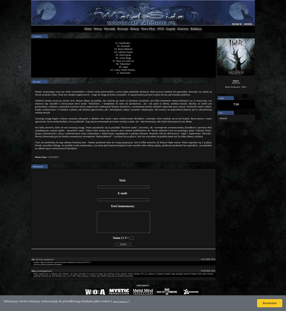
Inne (221, 113)
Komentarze (38, 166)
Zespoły (170, 28)
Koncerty (183, 28)
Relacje (134, 28)
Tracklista (37, 36)
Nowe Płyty (148, 28)
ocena (221, 98)
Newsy (98, 28)
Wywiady (109, 28)
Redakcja (196, 28)
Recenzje (122, 28)
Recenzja (36, 82)
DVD (160, 28)
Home (88, 28)
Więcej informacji (120, 301)
